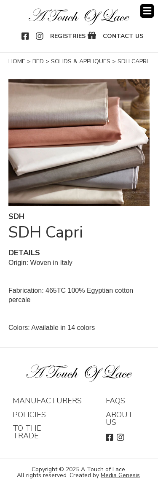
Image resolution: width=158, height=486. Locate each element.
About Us (119, 418)
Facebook (25, 36)
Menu (147, 11)
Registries (68, 36)
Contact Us (123, 36)
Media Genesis (120, 475)
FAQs (115, 401)
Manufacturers (47, 401)
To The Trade (27, 432)
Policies (29, 415)
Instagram (40, 36)
